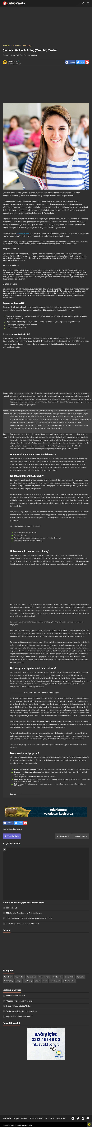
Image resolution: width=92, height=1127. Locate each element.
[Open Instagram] (83, 1118)
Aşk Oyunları (31, 977)
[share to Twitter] (80, 62)
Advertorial (10, 829)
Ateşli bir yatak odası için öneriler (19, 1001)
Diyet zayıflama (44, 977)
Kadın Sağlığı (8, 981)
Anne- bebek (19, 977)
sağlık (45, 981)
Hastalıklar (80, 977)
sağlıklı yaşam (55, 981)
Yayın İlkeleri (61, 1118)
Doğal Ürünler (57, 977)
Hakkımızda (49, 1118)
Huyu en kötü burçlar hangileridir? (19, 1016)
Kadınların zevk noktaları (15, 996)
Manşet (18, 981)
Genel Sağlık (69, 977)
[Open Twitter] (78, 1118)
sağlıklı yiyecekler (69, 981)
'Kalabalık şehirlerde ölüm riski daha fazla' (22, 923)
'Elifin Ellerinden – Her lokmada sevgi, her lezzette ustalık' (29, 918)
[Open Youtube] (88, 1118)
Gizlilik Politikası (35, 1118)
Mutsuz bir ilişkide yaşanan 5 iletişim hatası (24, 903)
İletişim (16, 1118)
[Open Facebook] (73, 1118)
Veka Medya (13, 61)
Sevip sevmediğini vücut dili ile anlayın (21, 1011)
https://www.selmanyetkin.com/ (28, 794)
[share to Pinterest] (87, 62)
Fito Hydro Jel (11, 908)
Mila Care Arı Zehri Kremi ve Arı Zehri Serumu (24, 913)
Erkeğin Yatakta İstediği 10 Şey (18, 1006)
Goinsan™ (30, 1125)
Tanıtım (24, 1118)
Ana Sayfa (7, 1118)
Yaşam (37, 981)
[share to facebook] (70, 62)
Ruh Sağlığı (18, 829)
